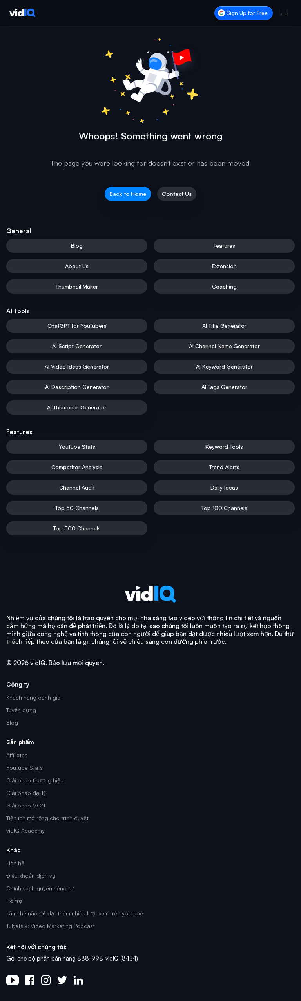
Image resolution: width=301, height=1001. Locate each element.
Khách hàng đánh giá (33, 697)
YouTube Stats (24, 767)
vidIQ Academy (25, 830)
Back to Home (127, 193)
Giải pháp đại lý (26, 792)
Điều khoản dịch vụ (31, 875)
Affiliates (16, 755)
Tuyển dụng (21, 710)
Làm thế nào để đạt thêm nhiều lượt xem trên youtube (74, 913)
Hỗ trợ (14, 900)
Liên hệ (15, 863)
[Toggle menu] (284, 13)
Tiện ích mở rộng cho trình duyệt (47, 818)
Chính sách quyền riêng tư (40, 888)
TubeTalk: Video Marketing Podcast (50, 925)
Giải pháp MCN (25, 805)
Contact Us (177, 193)
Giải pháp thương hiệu (34, 780)
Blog (12, 722)
